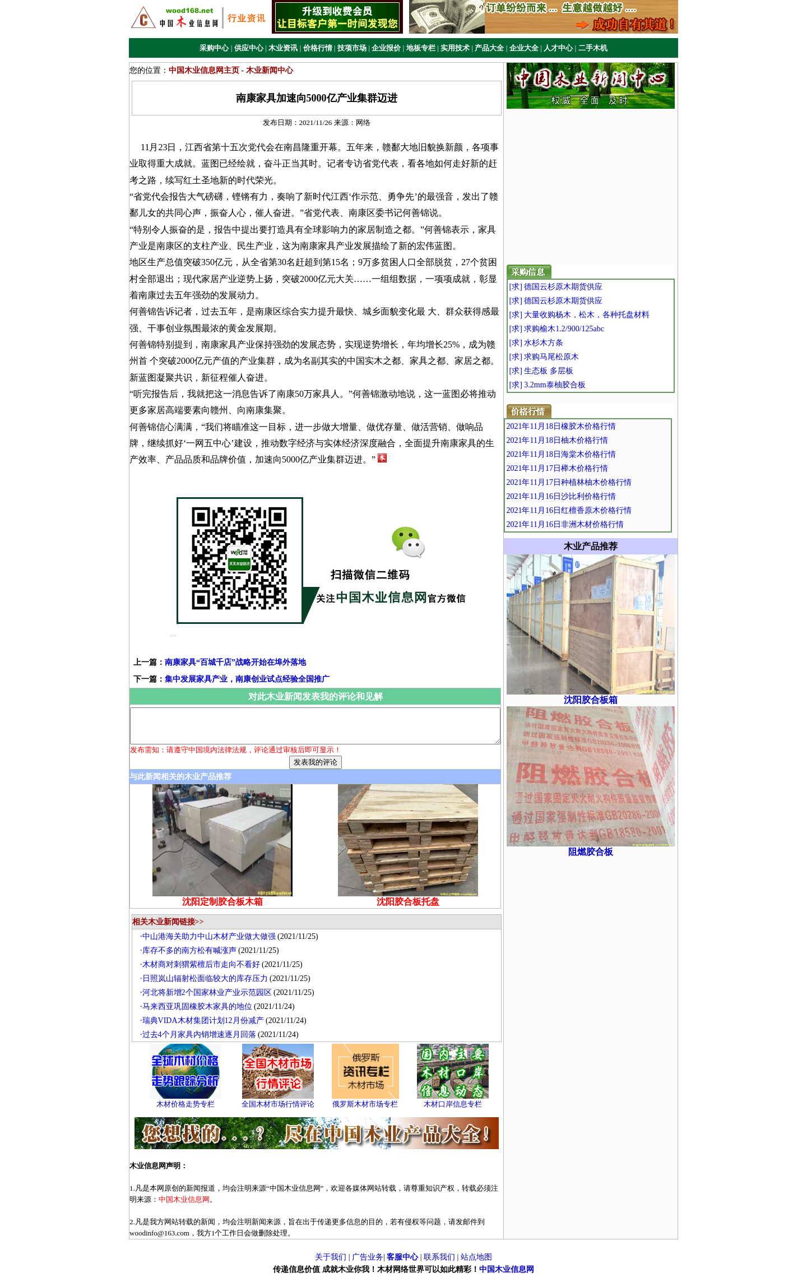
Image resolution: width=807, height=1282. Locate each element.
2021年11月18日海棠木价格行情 (584, 454)
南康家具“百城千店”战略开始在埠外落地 (217, 662)
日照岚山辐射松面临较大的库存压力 (208, 985)
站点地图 (476, 1264)
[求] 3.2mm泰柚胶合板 (568, 385)
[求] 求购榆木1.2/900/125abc (577, 329)
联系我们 (439, 1264)
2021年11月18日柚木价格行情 (581, 440)
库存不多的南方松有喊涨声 (192, 957)
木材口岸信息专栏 (455, 1111)
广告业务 (367, 1264)
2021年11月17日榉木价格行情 (581, 468)
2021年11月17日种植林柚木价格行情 (592, 482)
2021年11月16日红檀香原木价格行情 (592, 510)
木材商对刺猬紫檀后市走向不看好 (204, 971)
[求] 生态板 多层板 (562, 371)
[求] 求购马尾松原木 (565, 357)
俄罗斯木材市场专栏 (368, 1111)
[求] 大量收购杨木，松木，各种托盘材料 (600, 315)
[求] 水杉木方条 (557, 343)
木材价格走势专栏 (188, 1111)
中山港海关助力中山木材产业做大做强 (212, 943)
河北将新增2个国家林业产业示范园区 (210, 999)
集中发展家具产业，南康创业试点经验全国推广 (229, 679)
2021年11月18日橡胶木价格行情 (584, 426)
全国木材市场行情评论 (280, 1111)
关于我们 (330, 1264)
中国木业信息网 (506, 1276)
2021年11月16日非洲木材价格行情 (588, 524)
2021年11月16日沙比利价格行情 (584, 496)
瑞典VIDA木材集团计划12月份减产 (206, 1027)
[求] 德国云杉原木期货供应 (577, 287)
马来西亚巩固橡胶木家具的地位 (200, 1013)
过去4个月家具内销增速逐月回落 (202, 1041)
